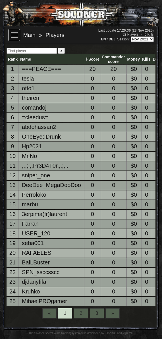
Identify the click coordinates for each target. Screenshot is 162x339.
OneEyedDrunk (41, 136)
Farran (30, 224)
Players (55, 35)
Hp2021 (32, 146)
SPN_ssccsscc (40, 272)
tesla (28, 78)
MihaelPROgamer (44, 301)
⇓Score (92, 59)
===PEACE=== (41, 69)
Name (25, 59)
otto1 (28, 88)
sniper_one (36, 175)
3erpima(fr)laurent (44, 214)
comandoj (34, 107)
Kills (146, 59)
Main (29, 35)
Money (133, 59)
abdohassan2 (39, 127)
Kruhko (31, 291)
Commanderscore (113, 59)
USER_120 (36, 233)
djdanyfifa (34, 282)
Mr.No (29, 156)
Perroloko (34, 195)
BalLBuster (36, 262)
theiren (30, 98)
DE (111, 39)
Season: (123, 39)
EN (103, 39)
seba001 (33, 243)
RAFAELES (36, 253)
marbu (30, 204)
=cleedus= (35, 117)
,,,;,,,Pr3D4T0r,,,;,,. (45, 166)
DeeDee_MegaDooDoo (51, 185)
